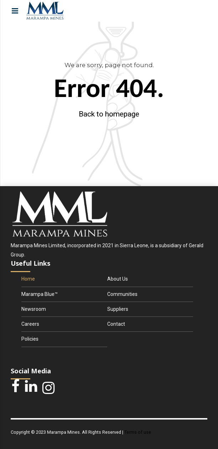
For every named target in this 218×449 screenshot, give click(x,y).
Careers (30, 324)
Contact (116, 324)
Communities (122, 294)
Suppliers (117, 309)
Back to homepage (109, 114)
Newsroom (33, 309)
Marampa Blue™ (39, 294)
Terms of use (137, 432)
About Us (117, 279)
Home (28, 279)
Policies (29, 339)
